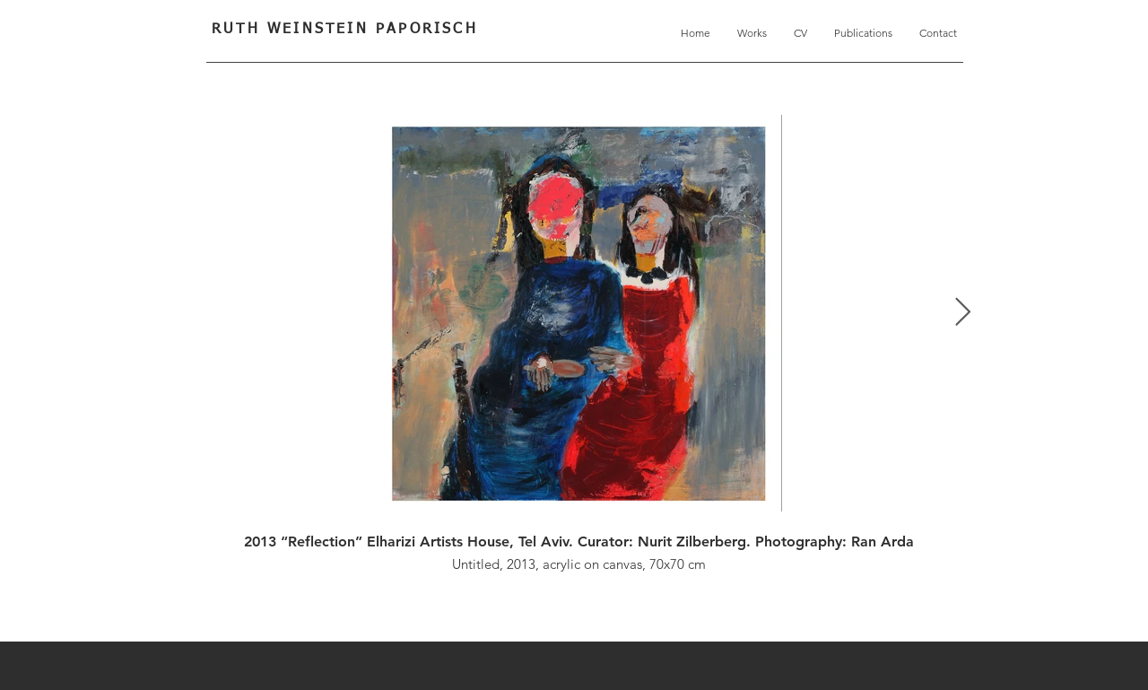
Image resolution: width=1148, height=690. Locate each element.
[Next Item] (962, 313)
